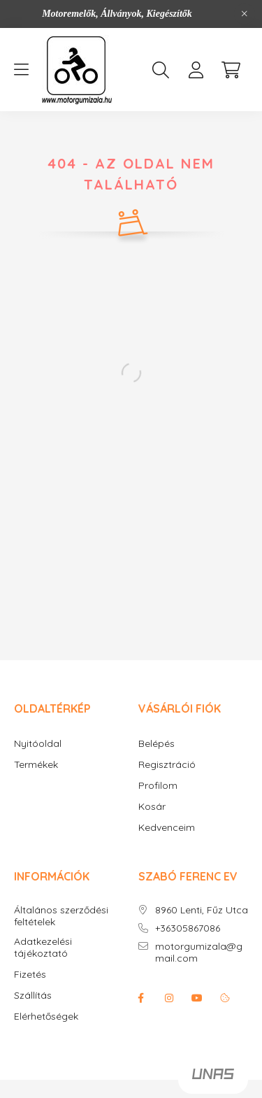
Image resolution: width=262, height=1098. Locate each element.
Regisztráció (167, 765)
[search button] (161, 70)
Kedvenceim (166, 828)
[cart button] (231, 70)
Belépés (156, 744)
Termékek (36, 765)
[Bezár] (244, 13)
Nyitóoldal (37, 744)
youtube (197, 998)
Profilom (157, 786)
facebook (141, 998)
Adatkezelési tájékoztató (43, 948)
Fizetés (30, 975)
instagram (169, 998)
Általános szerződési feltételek (61, 916)
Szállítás (33, 995)
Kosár (152, 807)
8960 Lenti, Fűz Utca (201, 910)
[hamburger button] (21, 70)
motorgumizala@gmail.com (198, 952)
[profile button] (196, 70)
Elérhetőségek (46, 1016)
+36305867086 (187, 928)
